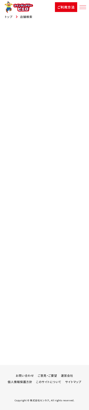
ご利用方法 (66, 7)
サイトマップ (73, 382)
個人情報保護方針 (20, 382)
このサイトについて (48, 382)
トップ (9, 17)
